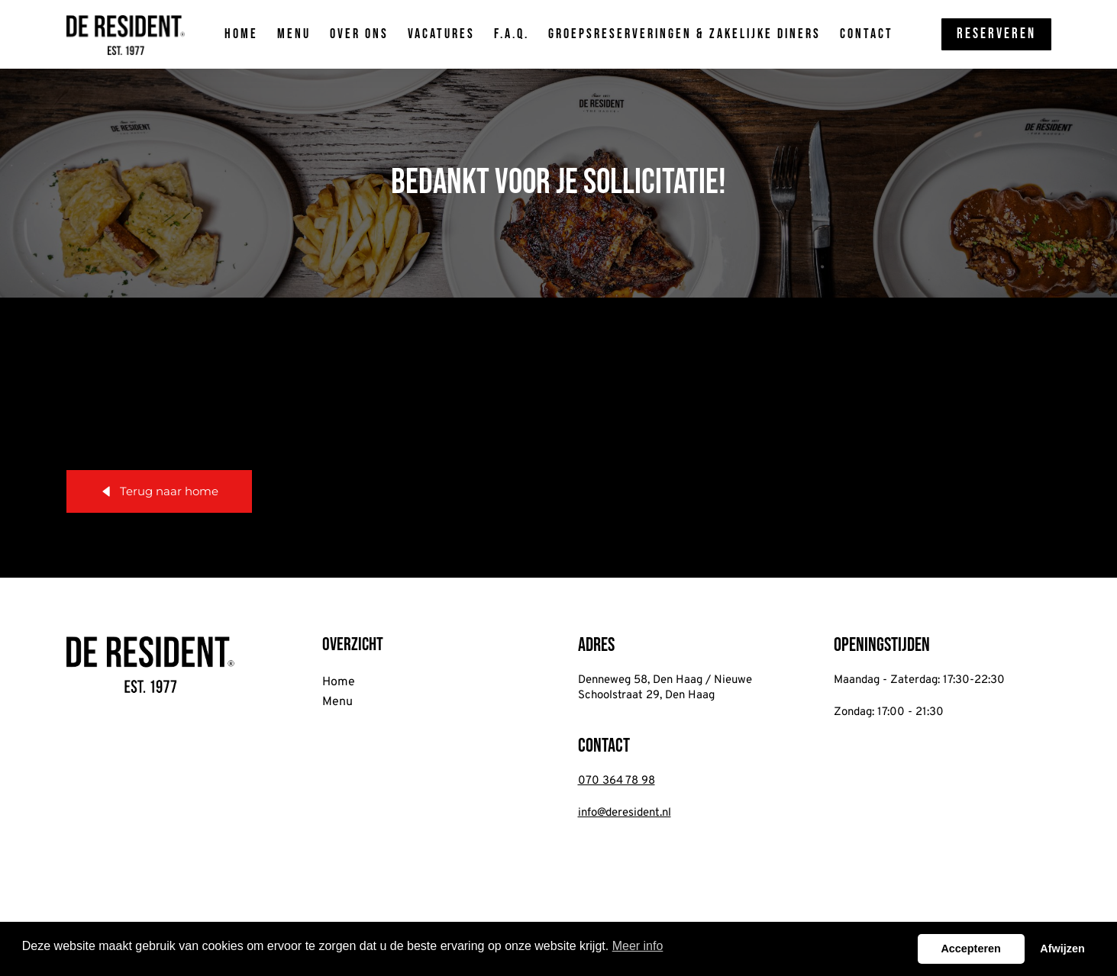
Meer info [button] (637, 945)
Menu (294, 34)
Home (241, 34)
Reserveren (996, 34)
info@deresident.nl (624, 813)
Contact (866, 34)
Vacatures (441, 34)
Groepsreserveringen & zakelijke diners (684, 34)
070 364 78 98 (616, 781)
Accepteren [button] (970, 948)
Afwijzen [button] (1062, 948)
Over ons (359, 34)
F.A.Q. (511, 34)
